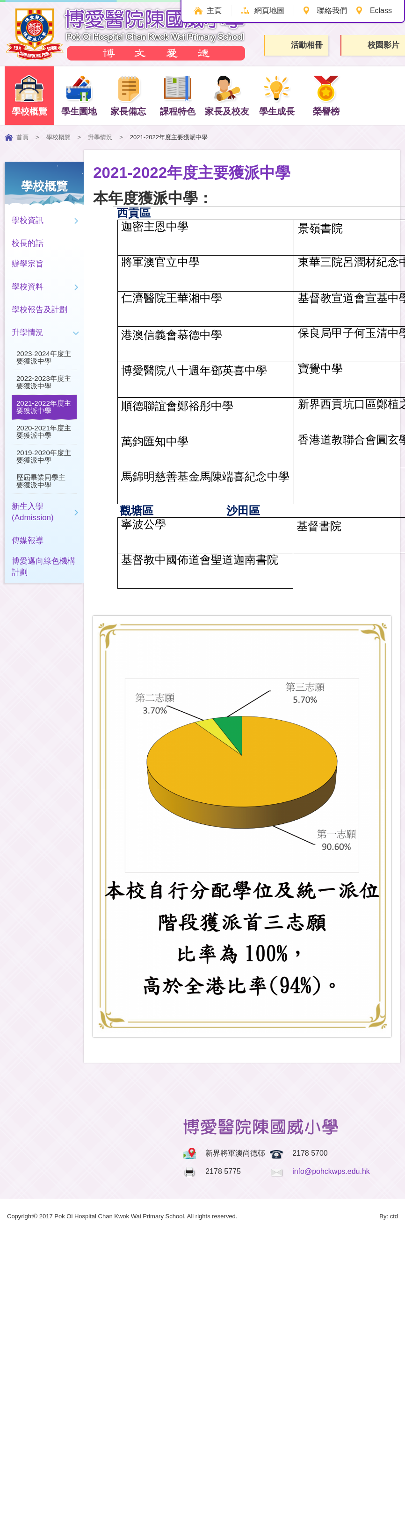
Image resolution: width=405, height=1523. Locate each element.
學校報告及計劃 (39, 309)
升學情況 (100, 137)
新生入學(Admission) (33, 512)
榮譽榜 (326, 95)
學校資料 (27, 286)
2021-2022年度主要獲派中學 (43, 407)
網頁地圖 (268, 10)
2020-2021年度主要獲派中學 (43, 431)
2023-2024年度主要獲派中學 (43, 357)
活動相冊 (297, 45)
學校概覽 (29, 95)
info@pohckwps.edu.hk (331, 1171)
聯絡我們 (332, 10)
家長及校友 (227, 95)
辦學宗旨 (27, 263)
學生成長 (277, 95)
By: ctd (388, 1216)
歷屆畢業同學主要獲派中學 (40, 481)
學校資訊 (27, 220)
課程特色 (177, 95)
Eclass (381, 10)
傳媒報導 (27, 540)
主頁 (212, 10)
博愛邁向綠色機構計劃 (43, 567)
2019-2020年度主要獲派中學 (43, 456)
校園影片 (373, 45)
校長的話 (27, 243)
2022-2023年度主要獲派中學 (43, 382)
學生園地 (79, 95)
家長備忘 (128, 95)
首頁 (22, 137)
